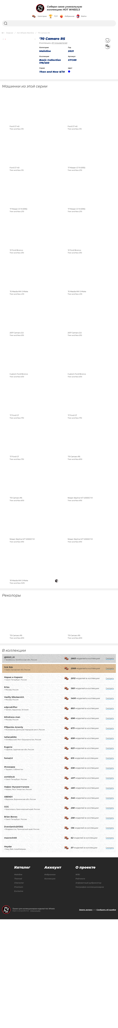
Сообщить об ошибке (106, 1018)
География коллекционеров (89, 995)
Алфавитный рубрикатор (87, 991)
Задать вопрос (85, 1018)
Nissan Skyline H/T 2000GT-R (80, 581)
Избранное (49, 982)
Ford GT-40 (14, 135)
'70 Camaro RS (74, 531)
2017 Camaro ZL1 (17, 382)
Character (19, 991)
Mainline (18, 982)
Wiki (75, 982)
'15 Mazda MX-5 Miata (19, 333)
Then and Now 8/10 (52, 71)
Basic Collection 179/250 (50, 61)
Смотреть (110, 766)
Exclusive (18, 1000)
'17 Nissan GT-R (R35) (76, 184)
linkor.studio (35, 1019)
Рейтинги (78, 987)
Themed (17, 987)
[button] (3, 39)
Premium (18, 995)
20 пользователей (59, 43)
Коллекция (49, 987)
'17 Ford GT (14, 482)
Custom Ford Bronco (19, 432)
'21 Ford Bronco (16, 283)
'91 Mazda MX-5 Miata (19, 680)
